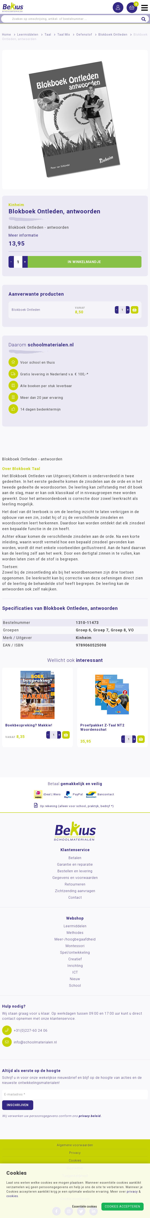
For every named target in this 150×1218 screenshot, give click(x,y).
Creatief (75, 959)
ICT (75, 972)
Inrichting (75, 966)
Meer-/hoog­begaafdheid (75, 939)
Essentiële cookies (84, 1206)
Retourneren (75, 884)
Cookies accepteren (122, 1206)
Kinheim (16, 205)
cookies (12, 1196)
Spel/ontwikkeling (75, 952)
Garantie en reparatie (75, 864)
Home (6, 34)
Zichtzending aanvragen (75, 891)
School (75, 986)
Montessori (75, 946)
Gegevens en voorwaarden (75, 878)
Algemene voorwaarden (75, 1145)
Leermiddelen (27, 34)
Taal (48, 34)
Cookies (75, 1160)
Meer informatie (23, 235)
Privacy (75, 1152)
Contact (75, 897)
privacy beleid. (90, 1116)
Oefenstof (84, 34)
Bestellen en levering (75, 871)
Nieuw (75, 979)
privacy (132, 1191)
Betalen (75, 858)
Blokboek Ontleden (112, 34)
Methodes (75, 933)
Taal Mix (63, 34)
